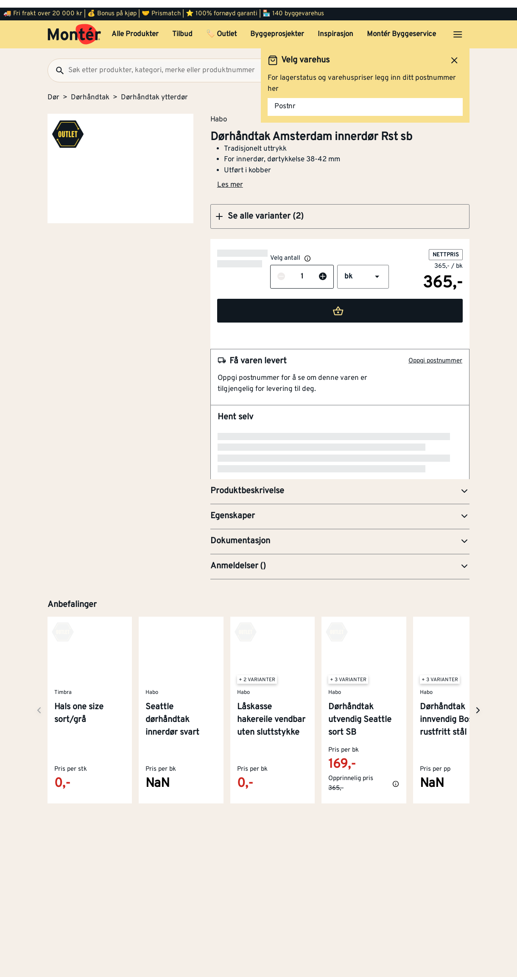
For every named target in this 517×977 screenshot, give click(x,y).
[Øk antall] (270, 269)
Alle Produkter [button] (135, 26)
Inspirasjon (335, 26)
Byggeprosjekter (277, 26)
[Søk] (56, 63)
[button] (339, 209)
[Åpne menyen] (457, 26)
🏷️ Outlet (221, 26)
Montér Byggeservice (401, 26)
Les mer (230, 177)
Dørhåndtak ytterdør (154, 90)
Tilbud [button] (182, 26)
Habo (218, 111)
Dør (53, 90)
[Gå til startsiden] (74, 26)
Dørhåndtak (90, 90)
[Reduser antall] (228, 269)
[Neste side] (39, 638)
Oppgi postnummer (435, 353)
